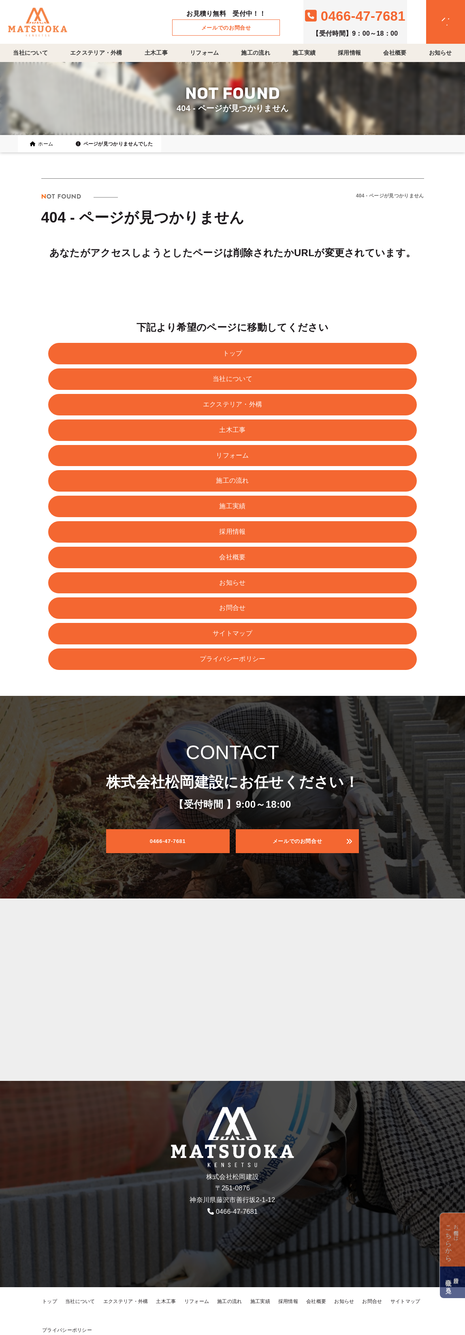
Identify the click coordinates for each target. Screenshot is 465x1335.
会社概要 (394, 52)
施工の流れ (255, 52)
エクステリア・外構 (96, 52)
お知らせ (440, 52)
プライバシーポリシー (233, 658)
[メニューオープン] (434, 20)
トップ (233, 353)
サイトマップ (232, 633)
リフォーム (204, 52)
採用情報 (349, 52)
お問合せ (232, 607)
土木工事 (156, 52)
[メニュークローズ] (436, 23)
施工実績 (304, 52)
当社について (30, 52)
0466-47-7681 (237, 1211)
